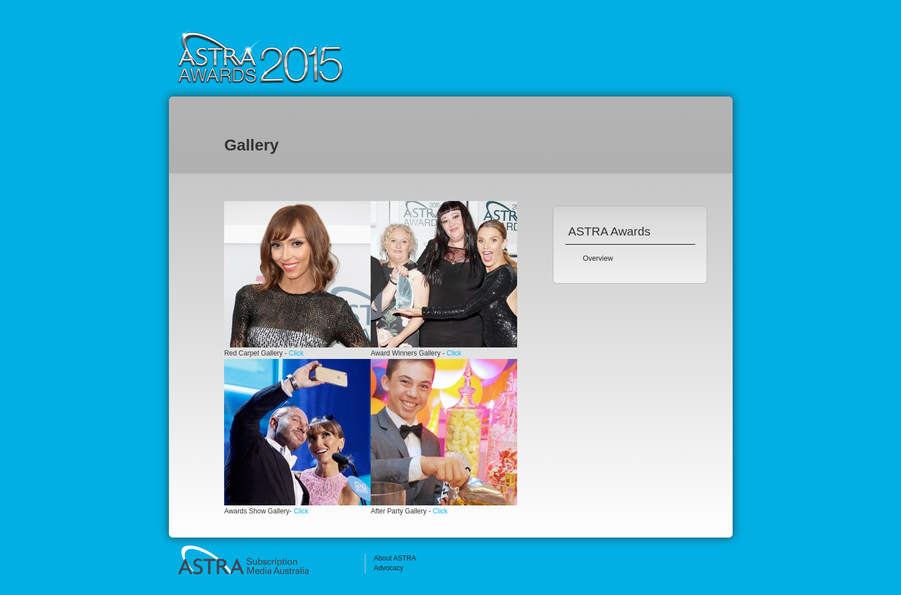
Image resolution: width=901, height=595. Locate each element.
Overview (598, 258)
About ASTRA (394, 558)
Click (296, 353)
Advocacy (388, 568)
